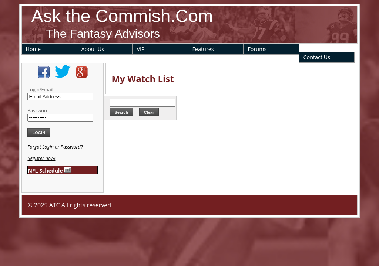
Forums (257, 48)
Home (33, 48)
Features (203, 48)
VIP (140, 48)
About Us (92, 48)
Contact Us (316, 57)
